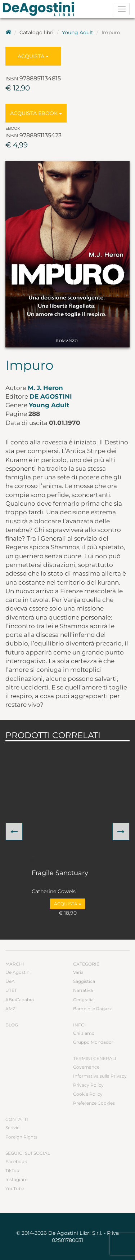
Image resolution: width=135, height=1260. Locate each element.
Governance (86, 1067)
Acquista (33, 56)
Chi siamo (84, 1033)
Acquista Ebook (36, 113)
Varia (78, 972)
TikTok (12, 1170)
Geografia (83, 999)
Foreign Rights (21, 1137)
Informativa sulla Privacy (100, 1076)
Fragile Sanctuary (60, 873)
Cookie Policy (88, 1094)
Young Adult (77, 32)
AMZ (10, 1008)
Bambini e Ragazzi (93, 1008)
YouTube (14, 1188)
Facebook (16, 1161)
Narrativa (83, 990)
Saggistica (84, 981)
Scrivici (13, 1127)
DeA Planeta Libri (40, 9)
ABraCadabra (19, 999)
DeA (10, 981)
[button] (14, 831)
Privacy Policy (88, 1085)
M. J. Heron (45, 387)
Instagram (16, 1179)
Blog (11, 1025)
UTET (11, 990)
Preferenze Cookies (94, 1103)
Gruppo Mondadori (93, 1042)
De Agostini (51, 396)
